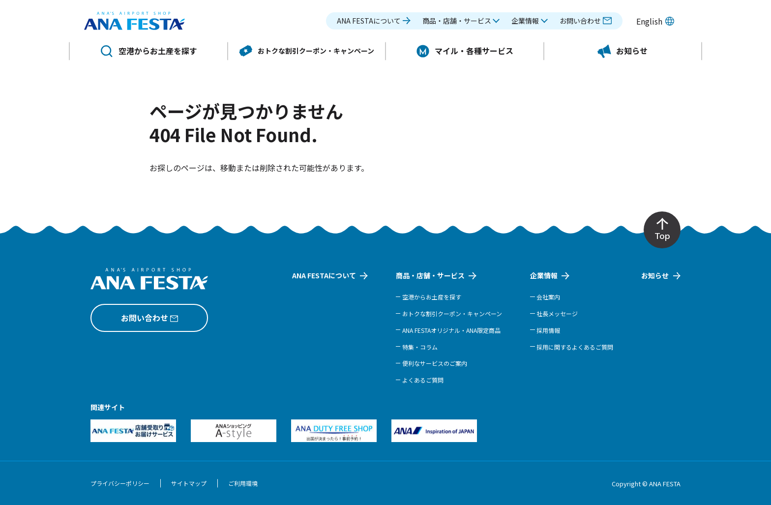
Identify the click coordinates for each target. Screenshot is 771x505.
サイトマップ (189, 483)
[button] (461, 23)
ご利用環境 (243, 483)
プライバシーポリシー (119, 483)
